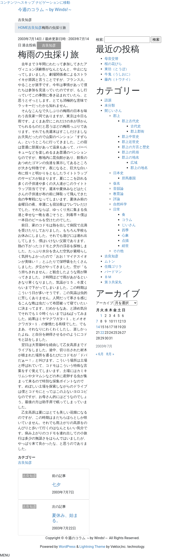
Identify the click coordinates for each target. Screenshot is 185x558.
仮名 (116, 183)
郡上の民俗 (130, 152)
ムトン (110, 261)
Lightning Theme (92, 547)
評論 (116, 199)
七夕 (56, 484)
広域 (133, 163)
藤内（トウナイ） (118, 79)
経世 (125, 246)
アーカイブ (104, 303)
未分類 (110, 105)
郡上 (116, 116)
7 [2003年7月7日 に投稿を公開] (97, 321)
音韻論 (118, 189)
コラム (127, 220)
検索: (100, 39)
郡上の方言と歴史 (136, 147)
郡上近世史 (130, 142)
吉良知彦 (49, 45)
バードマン (113, 272)
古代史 (135, 126)
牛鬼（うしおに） (118, 74)
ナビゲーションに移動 (52, 2)
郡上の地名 (130, 157)
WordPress (67, 547)
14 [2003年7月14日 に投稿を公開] (98, 327)
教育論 (118, 194)
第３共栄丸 (113, 282)
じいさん (129, 225)
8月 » (110, 354)
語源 (108, 100)
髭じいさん (113, 111)
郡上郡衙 (137, 131)
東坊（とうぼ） (117, 69)
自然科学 (120, 204)
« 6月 (100, 354)
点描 (125, 240)
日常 (116, 209)
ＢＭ (108, 277)
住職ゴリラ (113, 266)
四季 (125, 230)
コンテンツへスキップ (17, 2)
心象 (125, 235)
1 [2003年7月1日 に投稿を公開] (101, 316)
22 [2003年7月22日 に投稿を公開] (102, 333)
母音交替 (111, 59)
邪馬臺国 (129, 178)
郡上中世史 (130, 137)
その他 (118, 251)
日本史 (118, 173)
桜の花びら (113, 64)
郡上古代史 (130, 121)
